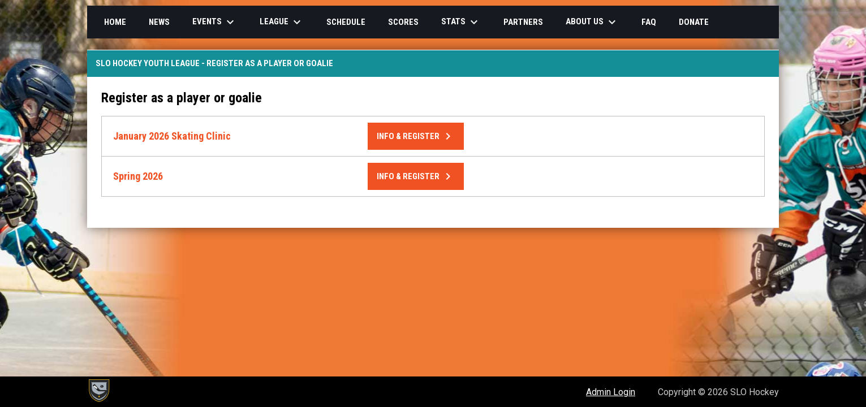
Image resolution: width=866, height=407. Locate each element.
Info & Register (416, 136)
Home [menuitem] (115, 22)
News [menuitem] (159, 22)
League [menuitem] (282, 22)
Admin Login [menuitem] (610, 392)
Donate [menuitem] (694, 22)
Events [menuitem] (214, 22)
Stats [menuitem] (461, 22)
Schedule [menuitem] (345, 22)
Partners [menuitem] (523, 22)
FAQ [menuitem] (648, 22)
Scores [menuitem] (403, 22)
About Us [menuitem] (592, 22)
